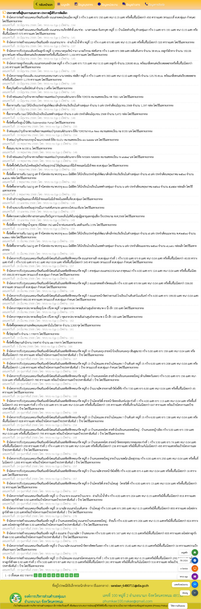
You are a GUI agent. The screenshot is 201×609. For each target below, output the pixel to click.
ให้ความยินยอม (178, 606)
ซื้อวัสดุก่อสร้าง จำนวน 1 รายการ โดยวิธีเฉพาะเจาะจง (33, 334)
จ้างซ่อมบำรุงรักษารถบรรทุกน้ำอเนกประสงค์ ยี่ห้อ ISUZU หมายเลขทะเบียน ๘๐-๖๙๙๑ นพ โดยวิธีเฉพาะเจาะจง (63, 139)
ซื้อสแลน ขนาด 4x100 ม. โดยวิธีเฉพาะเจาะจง (29, 148)
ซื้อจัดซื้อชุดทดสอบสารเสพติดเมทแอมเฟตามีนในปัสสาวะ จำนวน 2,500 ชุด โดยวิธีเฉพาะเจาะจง (53, 325)
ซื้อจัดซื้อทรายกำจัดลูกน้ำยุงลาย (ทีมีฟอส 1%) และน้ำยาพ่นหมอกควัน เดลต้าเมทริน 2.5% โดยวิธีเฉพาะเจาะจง (61, 224)
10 (76, 575)
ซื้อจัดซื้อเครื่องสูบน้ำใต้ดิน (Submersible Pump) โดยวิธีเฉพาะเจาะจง (41, 122)
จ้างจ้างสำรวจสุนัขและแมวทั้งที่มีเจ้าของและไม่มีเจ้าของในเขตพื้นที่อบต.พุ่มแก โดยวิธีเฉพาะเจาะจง (55, 199)
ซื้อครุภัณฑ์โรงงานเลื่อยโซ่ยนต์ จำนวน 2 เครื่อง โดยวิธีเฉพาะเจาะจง (39, 88)
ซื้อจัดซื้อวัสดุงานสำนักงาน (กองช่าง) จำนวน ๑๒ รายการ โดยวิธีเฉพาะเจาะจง (44, 342)
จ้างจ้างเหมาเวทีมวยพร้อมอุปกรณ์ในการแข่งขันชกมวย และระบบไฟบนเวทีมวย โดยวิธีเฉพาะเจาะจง (55, 207)
